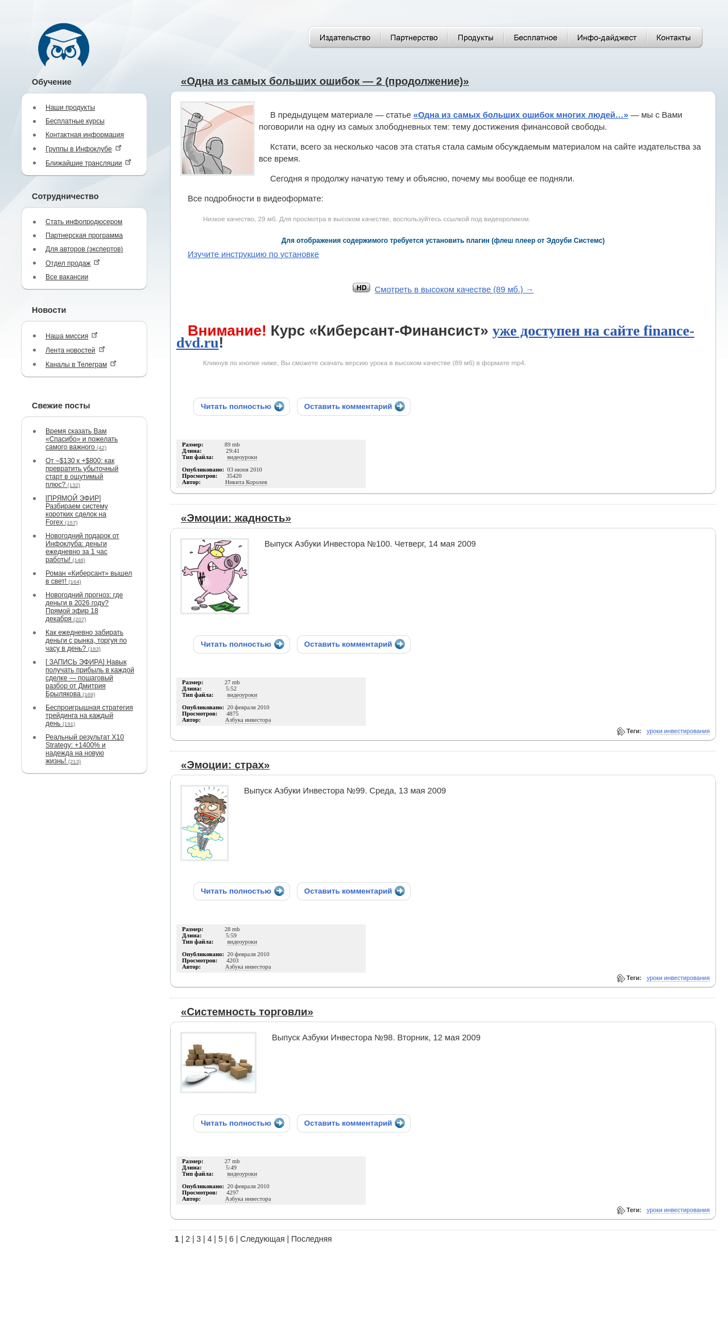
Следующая (262, 1238)
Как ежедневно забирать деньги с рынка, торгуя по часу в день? (86, 640)
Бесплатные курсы (75, 121)
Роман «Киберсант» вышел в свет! (89, 577)
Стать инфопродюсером (84, 222)
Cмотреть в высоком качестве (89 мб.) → (454, 289)
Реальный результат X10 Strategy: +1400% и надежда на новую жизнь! (85, 749)
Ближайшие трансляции (88, 163)
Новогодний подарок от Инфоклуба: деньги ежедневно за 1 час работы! (82, 548)
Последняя (311, 1238)
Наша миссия (72, 336)
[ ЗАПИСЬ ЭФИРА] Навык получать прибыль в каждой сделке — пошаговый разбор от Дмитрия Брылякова (90, 678)
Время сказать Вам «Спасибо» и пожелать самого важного (82, 439)
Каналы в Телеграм (81, 364)
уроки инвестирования (678, 731)
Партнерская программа (84, 235)
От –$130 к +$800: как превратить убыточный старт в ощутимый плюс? (82, 473)
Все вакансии (67, 277)
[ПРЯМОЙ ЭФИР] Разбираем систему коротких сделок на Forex (77, 510)
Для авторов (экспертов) (84, 249)
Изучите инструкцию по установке (253, 254)
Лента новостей (75, 350)
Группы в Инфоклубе (84, 148)
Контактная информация (85, 135)
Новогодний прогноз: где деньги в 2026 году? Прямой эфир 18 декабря (84, 607)
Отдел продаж (73, 263)
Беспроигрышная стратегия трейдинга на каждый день (89, 716)
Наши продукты (70, 107)
